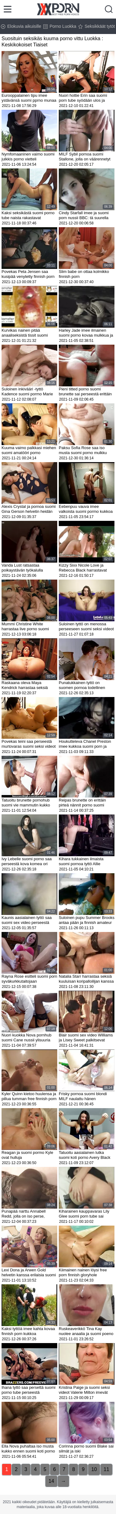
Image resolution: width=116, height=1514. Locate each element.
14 (51, 1481)
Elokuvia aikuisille (21, 26)
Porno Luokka (59, 26)
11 (106, 1469)
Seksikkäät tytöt (96, 26)
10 (94, 1469)
